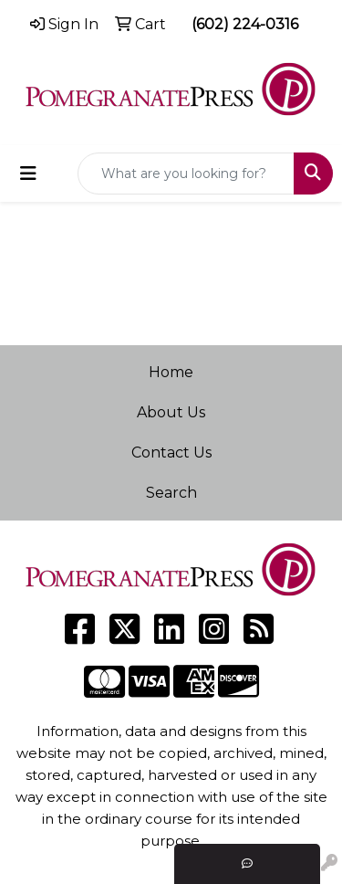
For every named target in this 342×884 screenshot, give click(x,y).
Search (171, 492)
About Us (171, 412)
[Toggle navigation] (28, 173)
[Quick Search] (186, 174)
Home (171, 372)
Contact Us (171, 452)
